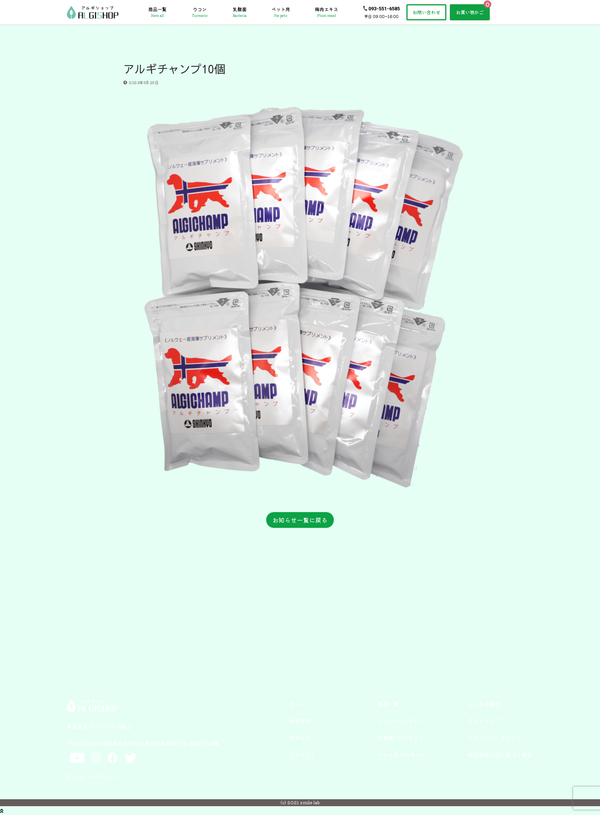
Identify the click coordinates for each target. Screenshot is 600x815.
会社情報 (300, 720)
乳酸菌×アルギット (401, 737)
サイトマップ (484, 720)
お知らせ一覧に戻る (300, 520)
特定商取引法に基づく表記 (500, 755)
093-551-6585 (384, 9)
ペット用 (281, 12)
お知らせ (300, 737)
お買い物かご (470, 12)
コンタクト (302, 755)
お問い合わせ (426, 12)
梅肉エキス (326, 12)
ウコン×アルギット (401, 720)
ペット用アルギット (402, 755)
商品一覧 (157, 12)
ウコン (200, 12)
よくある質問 (484, 704)
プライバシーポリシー (495, 737)
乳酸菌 (240, 12)
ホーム (297, 704)
